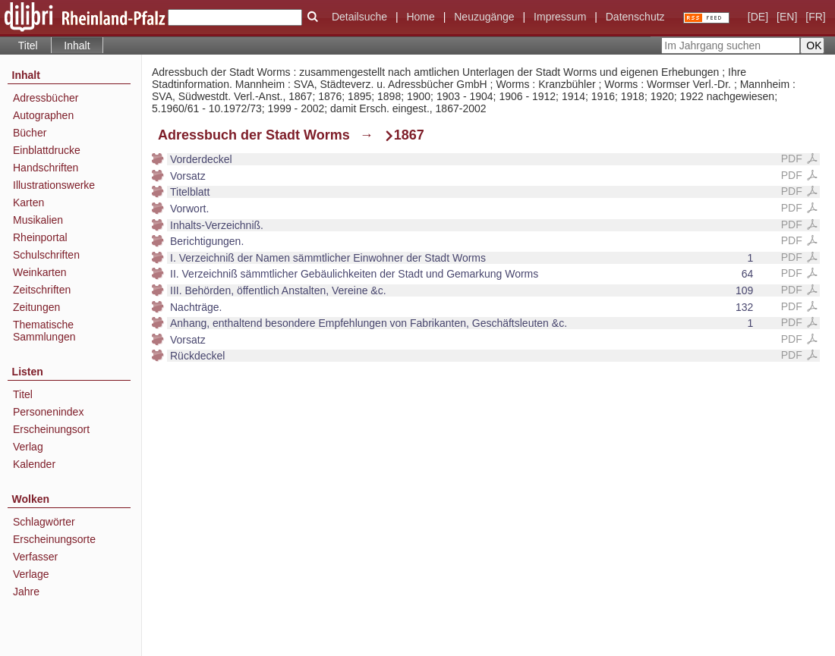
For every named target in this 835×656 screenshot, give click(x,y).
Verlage (31, 574)
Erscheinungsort (51, 429)
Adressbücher (45, 98)
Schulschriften (46, 255)
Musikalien (38, 220)
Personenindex (48, 412)
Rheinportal (40, 237)
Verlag (28, 447)
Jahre (26, 591)
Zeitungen (36, 307)
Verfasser (35, 557)
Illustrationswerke (54, 185)
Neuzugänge (484, 17)
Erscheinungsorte (54, 539)
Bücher (29, 133)
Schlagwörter (44, 522)
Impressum (560, 17)
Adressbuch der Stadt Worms (254, 135)
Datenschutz (635, 17)
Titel (28, 45)
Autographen (43, 115)
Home (420, 17)
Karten (28, 202)
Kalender (34, 464)
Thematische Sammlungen (44, 331)
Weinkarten (40, 272)
